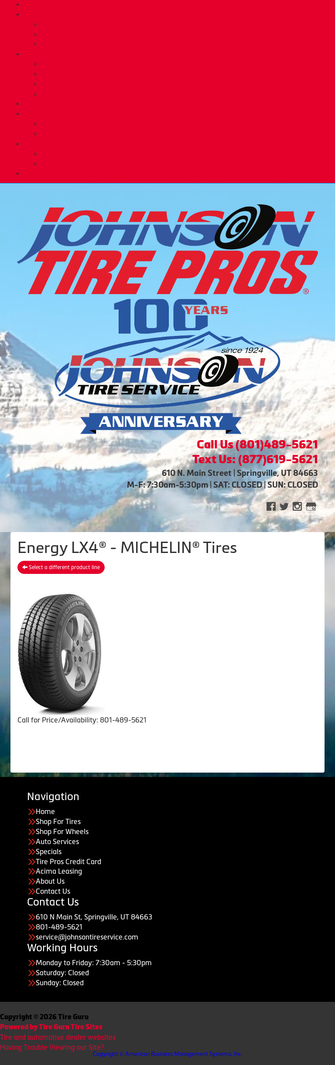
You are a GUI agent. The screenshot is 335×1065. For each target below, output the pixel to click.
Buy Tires (185, 24)
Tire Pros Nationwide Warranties (185, 94)
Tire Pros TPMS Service (185, 74)
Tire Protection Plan (185, 44)
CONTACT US (176, 173)
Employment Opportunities (185, 164)
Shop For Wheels (62, 831)
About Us (176, 144)
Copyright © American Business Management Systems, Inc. (167, 1054)
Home (176, 4)
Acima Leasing (185, 134)
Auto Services (176, 54)
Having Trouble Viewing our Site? (52, 1047)
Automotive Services (185, 64)
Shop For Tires (58, 821)
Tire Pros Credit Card (185, 124)
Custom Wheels (185, 34)
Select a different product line (61, 567)
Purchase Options (176, 114)
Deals (176, 104)
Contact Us (53, 891)
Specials (49, 851)
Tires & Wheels (176, 14)
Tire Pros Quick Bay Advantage (185, 84)
